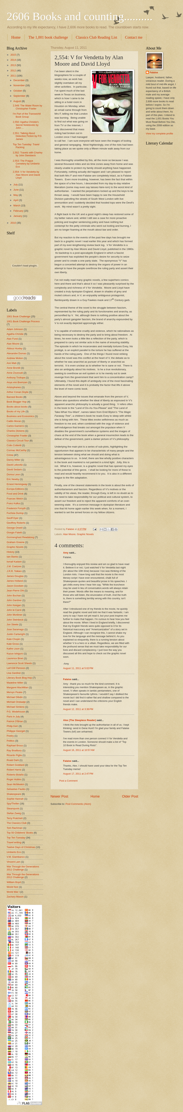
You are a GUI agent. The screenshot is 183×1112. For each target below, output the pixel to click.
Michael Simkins (15, 706)
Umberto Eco (14, 852)
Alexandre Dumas (16, 353)
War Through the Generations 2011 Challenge (23, 868)
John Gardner (14, 600)
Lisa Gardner (14, 673)
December (19, 80)
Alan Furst (12, 338)
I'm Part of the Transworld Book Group (27, 115)
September (19, 95)
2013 (13, 65)
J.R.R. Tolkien (14, 571)
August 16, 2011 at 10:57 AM (78, 750)
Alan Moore (69, 534)
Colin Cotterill (14, 445)
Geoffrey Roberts (16, 522)
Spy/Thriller (13, 803)
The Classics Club (16, 823)
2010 (13, 222)
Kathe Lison (13, 648)
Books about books (17, 406)
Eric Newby (13, 479)
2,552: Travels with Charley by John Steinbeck (27, 154)
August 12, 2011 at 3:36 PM (78, 709)
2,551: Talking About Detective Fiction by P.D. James (27, 136)
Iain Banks (12, 556)
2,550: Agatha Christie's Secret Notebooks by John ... (26, 124)
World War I (13, 891)
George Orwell (14, 527)
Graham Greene (15, 542)
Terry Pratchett (15, 818)
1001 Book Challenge (18, 316)
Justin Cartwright (16, 634)
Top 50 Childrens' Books (20, 832)
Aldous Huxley (14, 348)
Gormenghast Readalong (20, 537)
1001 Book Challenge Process (23, 321)
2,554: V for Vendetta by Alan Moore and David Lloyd (26, 174)
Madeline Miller (15, 682)
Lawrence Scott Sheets (19, 663)
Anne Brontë (13, 367)
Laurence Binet (15, 658)
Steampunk (13, 808)
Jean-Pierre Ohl (15, 590)
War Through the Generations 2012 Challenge (23, 876)
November (19, 85)
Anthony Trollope (16, 377)
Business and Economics (20, 416)
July (15, 184)
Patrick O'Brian (15, 721)
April (16, 200)
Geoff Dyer (12, 518)
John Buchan (14, 595)
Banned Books (15, 397)
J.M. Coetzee (14, 566)
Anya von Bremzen (17, 382)
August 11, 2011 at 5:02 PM (78, 668)
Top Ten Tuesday (16, 837)
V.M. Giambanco (16, 856)
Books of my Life (16, 411)
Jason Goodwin (15, 585)
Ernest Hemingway (17, 484)
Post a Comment (68, 780)
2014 (13, 59)
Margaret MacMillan (17, 687)
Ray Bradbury (14, 750)
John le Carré (14, 610)
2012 (13, 70)
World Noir (12, 886)
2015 (13, 54)
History (10, 551)
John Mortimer (14, 614)
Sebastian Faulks (16, 789)
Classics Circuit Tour (18, 440)
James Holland (15, 580)
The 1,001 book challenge (48, 37)
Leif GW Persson (16, 668)
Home (16, 37)
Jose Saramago (15, 629)
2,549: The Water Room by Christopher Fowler (27, 107)
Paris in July (13, 716)
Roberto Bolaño (15, 774)
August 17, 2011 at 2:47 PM (78, 773)
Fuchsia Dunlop (15, 513)
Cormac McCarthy (16, 450)
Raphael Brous (15, 745)
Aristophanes (14, 387)
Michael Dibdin (15, 697)
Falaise (67, 679)
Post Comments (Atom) (78, 803)
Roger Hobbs (14, 779)
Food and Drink (15, 493)
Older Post (130, 796)
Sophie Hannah (15, 798)
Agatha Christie (15, 334)
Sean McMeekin (15, 784)
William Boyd (14, 882)
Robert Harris (14, 769)
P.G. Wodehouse (16, 711)
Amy (65, 552)
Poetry (10, 735)
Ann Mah (12, 363)
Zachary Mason (15, 896)
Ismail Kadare (14, 561)
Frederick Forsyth (16, 508)
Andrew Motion (15, 358)
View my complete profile (159, 133)
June (16, 189)
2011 (13, 75)
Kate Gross (13, 643)
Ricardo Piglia (14, 755)
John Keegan (14, 605)
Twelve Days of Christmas (21, 847)
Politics (10, 740)
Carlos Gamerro (15, 425)
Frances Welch (15, 498)
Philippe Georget (16, 731)
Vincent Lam (13, 861)
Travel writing (14, 842)
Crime (10, 455)
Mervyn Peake (14, 692)
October (18, 90)
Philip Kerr (12, 726)
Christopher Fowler (17, 435)
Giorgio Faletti (14, 532)
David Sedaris (14, 469)
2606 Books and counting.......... (79, 16)
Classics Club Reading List (96, 37)
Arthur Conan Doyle (17, 392)
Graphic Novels (85, 534)
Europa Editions (15, 488)
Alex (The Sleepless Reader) (79, 720)
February (18, 210)
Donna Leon (13, 474)
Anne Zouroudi (15, 372)
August (17, 101)
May (16, 195)
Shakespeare (14, 794)
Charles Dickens (16, 430)
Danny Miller (13, 459)
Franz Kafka (13, 503)
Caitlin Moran (14, 421)
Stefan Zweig (14, 813)
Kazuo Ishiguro (15, 653)
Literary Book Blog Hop (19, 677)
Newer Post (59, 796)
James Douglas (15, 576)
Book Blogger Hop (17, 401)
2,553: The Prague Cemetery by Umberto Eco (26, 163)
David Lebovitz (15, 464)
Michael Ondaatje (16, 701)
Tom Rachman (14, 827)
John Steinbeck (15, 619)
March (17, 205)
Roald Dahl (13, 760)
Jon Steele (12, 624)
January (18, 216)
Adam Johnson (15, 329)
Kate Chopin (13, 639)
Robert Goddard (15, 764)
